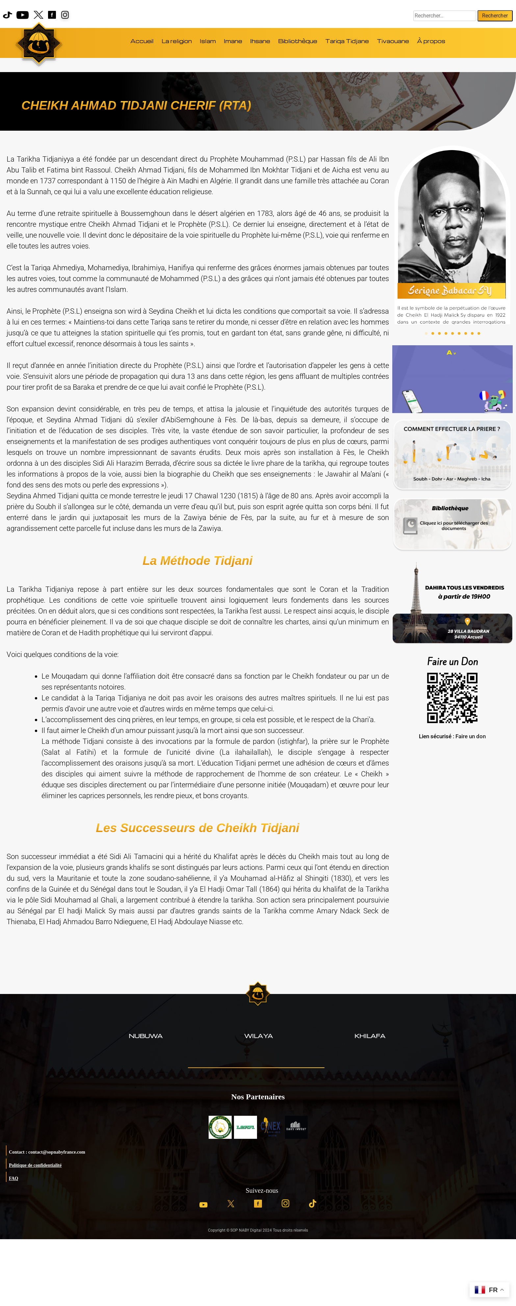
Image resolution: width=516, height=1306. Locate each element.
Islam (208, 41)
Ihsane (260, 41)
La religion (177, 41)
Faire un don (470, 736)
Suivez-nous (262, 1190)
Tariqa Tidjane (347, 41)
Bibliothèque (297, 41)
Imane (233, 41)
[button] (426, 333)
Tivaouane (393, 41)
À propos (431, 41)
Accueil (142, 41)
